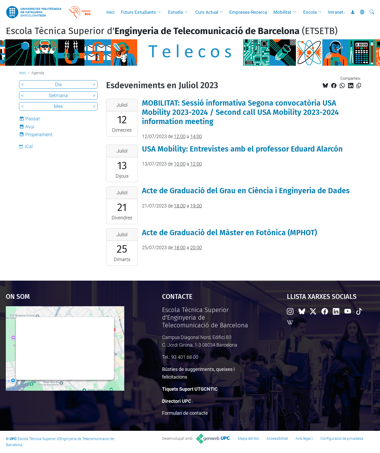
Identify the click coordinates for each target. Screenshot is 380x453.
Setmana (58, 95)
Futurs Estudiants (138, 12)
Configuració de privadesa (341, 438)
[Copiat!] (359, 86)
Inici (110, 12)
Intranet (335, 12)
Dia (58, 84)
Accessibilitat (277, 438)
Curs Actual (206, 12)
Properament (39, 134)
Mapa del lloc (248, 438)
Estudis (175, 12)
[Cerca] (371, 12)
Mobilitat (282, 12)
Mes (58, 106)
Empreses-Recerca (248, 12)
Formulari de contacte (185, 413)
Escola (310, 12)
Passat (32, 118)
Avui (29, 126)
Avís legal (303, 438)
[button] (160, 12)
